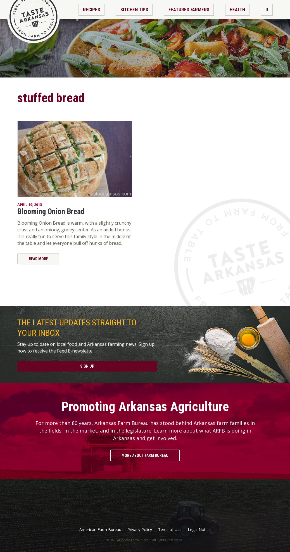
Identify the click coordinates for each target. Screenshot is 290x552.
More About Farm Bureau (145, 455)
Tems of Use (170, 529)
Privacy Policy (139, 529)
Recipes (91, 9)
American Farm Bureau (100, 529)
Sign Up (87, 366)
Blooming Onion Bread (50, 211)
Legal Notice (199, 529)
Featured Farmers (188, 9)
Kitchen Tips (134, 9)
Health (237, 9)
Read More (38, 259)
